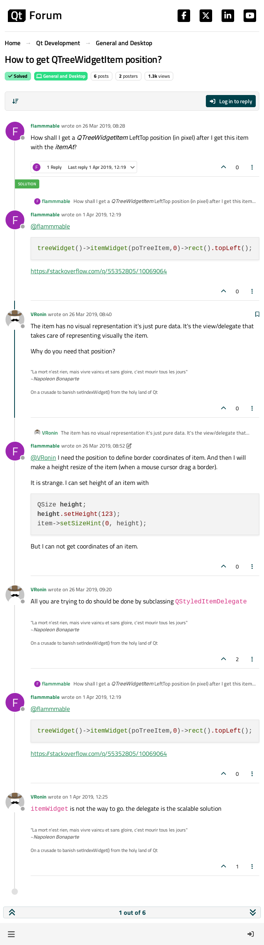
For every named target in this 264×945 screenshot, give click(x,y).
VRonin (38, 314)
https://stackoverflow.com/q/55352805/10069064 (99, 271)
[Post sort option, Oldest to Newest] (15, 101)
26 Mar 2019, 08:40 (90, 314)
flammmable (45, 126)
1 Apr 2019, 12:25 (88, 797)
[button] (11, 934)
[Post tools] (253, 167)
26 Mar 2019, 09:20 (90, 589)
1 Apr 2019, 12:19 (101, 214)
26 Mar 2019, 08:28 (103, 126)
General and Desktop (61, 76)
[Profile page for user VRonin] (15, 319)
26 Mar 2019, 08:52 (103, 446)
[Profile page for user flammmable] (15, 131)
